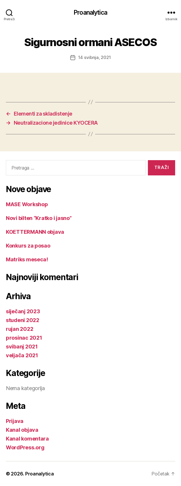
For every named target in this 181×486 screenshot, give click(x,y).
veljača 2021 (22, 355)
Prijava (14, 421)
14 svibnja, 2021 (94, 57)
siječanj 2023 (23, 311)
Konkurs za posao (28, 246)
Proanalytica (90, 12)
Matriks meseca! (27, 259)
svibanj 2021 (22, 346)
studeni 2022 (22, 320)
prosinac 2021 (24, 338)
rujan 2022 (19, 329)
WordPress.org (25, 447)
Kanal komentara (27, 439)
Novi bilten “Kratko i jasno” (38, 218)
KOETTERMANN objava (35, 232)
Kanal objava (22, 430)
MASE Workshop (27, 204)
